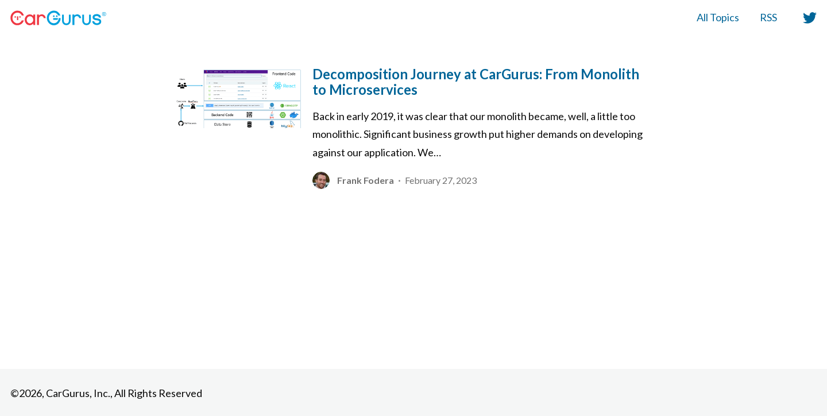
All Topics (718, 17)
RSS (768, 17)
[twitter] (807, 17)
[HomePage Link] (58, 18)
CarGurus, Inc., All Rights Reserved (124, 393)
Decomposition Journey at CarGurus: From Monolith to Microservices (475, 81)
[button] (810, 18)
